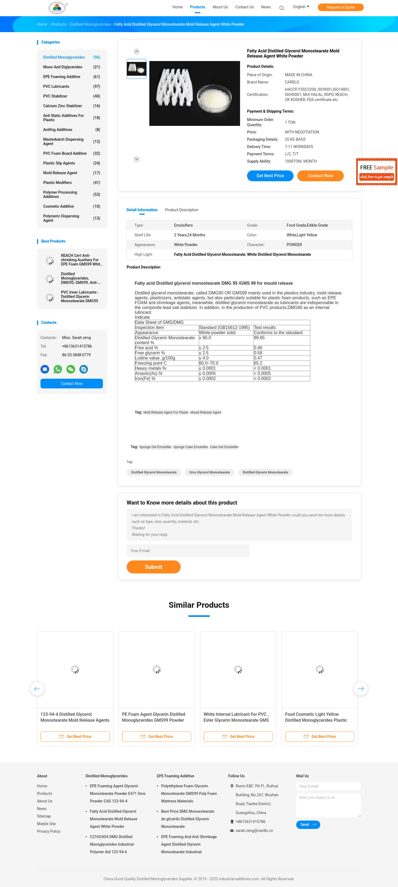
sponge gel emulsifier (155, 447)
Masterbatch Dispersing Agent (71, 141)
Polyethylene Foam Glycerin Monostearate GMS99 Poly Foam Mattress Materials (189, 793)
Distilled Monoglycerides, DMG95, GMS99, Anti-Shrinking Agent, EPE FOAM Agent (79, 278)
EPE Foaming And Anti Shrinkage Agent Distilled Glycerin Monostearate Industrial (189, 844)
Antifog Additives (71, 129)
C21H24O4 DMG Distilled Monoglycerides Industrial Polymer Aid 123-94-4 (112, 844)
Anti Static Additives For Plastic (71, 117)
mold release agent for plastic (165, 412)
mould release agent (205, 412)
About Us (44, 801)
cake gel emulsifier (224, 447)
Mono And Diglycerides (71, 67)
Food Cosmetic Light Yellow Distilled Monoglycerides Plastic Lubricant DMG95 (316, 720)
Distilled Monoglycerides (71, 57)
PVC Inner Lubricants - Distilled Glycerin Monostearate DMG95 (80, 296)
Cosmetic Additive (71, 206)
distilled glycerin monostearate (265, 472)
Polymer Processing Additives (71, 194)
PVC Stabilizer (71, 96)
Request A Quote (341, 7)
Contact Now (72, 383)
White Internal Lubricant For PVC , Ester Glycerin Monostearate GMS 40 (236, 720)
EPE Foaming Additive (71, 76)
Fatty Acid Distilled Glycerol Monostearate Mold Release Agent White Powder (113, 819)
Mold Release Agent (71, 173)
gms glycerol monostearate (210, 472)
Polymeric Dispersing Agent (71, 218)
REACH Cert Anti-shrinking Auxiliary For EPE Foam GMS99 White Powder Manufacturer (81, 259)
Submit (153, 567)
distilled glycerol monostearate (154, 472)
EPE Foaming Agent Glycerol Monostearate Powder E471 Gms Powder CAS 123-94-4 (118, 793)
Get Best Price (270, 175)
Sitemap (44, 816)
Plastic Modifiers (71, 182)
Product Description (181, 210)
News (41, 809)
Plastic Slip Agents (71, 163)
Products (44, 793)
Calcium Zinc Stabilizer (71, 106)
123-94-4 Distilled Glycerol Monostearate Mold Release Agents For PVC (75, 720)
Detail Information (142, 210)
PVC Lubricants (71, 86)
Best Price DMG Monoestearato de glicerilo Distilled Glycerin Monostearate (187, 819)
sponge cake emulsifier (190, 447)
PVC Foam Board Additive (71, 153)
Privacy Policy (48, 831)
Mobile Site (46, 824)
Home (42, 786)
